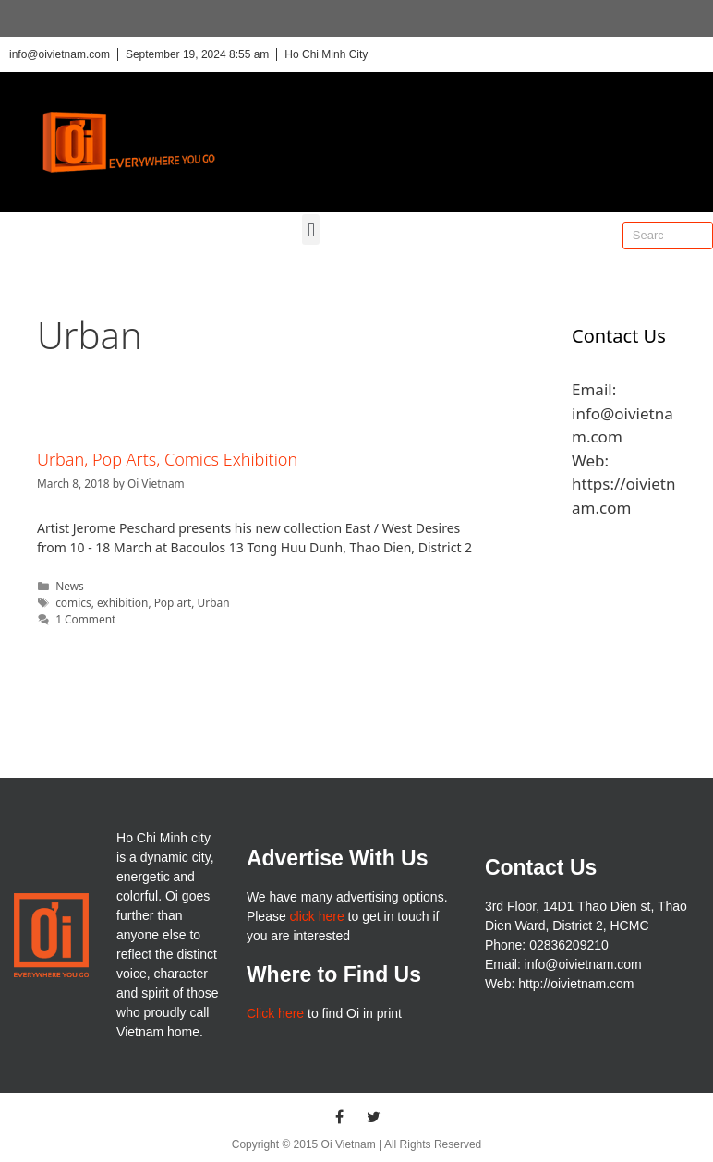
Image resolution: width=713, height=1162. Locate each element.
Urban (214, 602)
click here (317, 916)
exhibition (122, 602)
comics (73, 602)
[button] (311, 229)
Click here (275, 1013)
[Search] (698, 235)
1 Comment (85, 618)
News (69, 585)
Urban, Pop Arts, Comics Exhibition (167, 459)
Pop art (173, 602)
